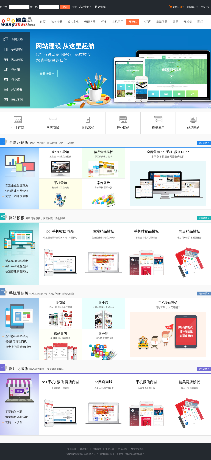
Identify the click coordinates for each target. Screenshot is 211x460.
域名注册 (56, 21)
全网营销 (13, 39)
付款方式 (97, 449)
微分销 (12, 70)
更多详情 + (204, 143)
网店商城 (13, 60)
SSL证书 (161, 21)
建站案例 (13, 100)
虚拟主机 (73, 21)
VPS (104, 21)
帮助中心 (205, 6)
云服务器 (90, 21)
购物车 (177, 7)
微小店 (12, 80)
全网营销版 (38, 142)
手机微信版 (37, 293)
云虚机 (188, 21)
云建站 (133, 21)
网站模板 (32, 218)
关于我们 (71, 449)
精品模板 (13, 90)
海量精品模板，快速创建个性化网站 (45, 218)
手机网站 (13, 49)
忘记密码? (85, 6)
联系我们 (84, 449)
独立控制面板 (137, 449)
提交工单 (110, 449)
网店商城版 (32, 368)
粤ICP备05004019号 (135, 454)
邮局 (175, 21)
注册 (74, 6)
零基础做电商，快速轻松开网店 (46, 369)
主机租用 (117, 21)
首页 (43, 21)
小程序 (146, 21)
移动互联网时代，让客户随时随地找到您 (51, 293)
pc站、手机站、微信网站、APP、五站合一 (53, 143)
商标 (200, 21)
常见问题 (122, 449)
